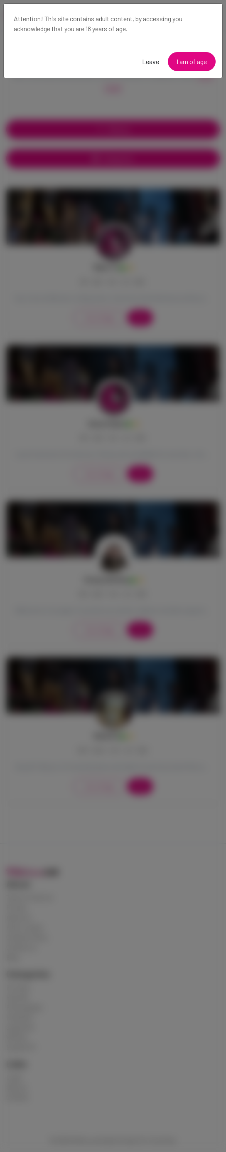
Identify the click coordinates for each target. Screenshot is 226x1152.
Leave (150, 61)
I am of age (192, 61)
